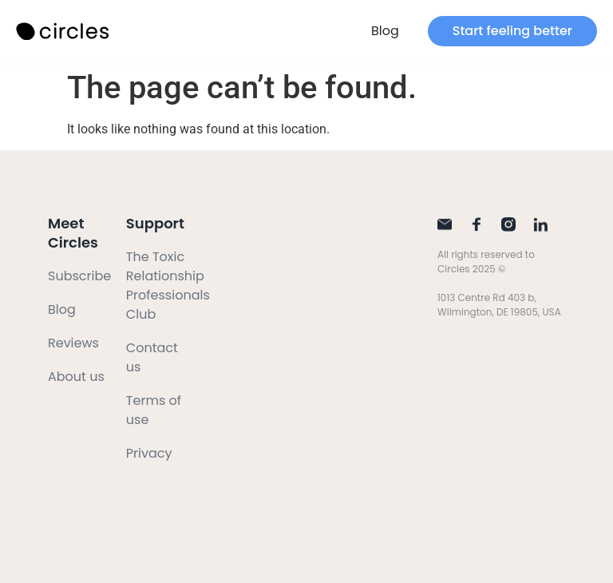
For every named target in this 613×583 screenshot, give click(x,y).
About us (76, 376)
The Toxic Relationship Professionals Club (168, 285)
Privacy (149, 453)
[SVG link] (64, 31)
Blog (385, 31)
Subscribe (79, 276)
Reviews (73, 343)
